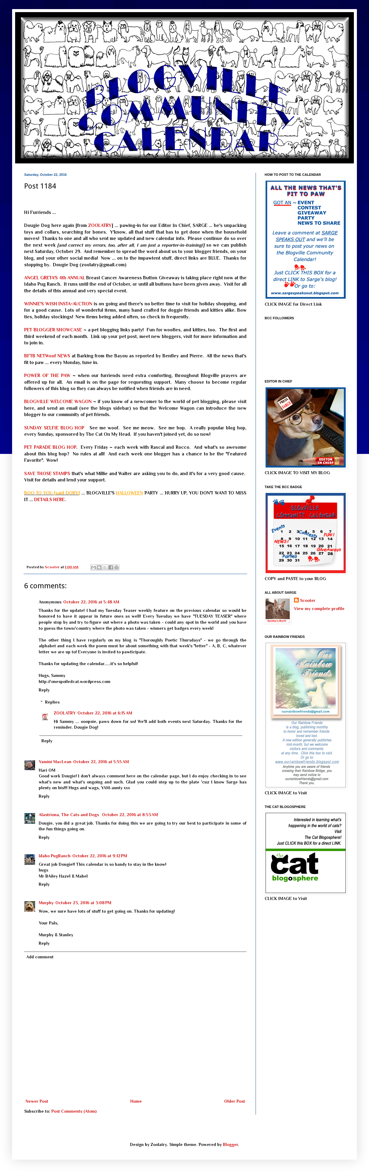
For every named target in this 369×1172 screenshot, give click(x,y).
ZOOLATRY (100, 225)
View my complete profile (319, 608)
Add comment (40, 956)
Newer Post (37, 1101)
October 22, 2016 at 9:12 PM (99, 855)
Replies (52, 702)
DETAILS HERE (49, 499)
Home (136, 1101)
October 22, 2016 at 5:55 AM (101, 761)
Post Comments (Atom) (73, 1111)
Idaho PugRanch (54, 855)
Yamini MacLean (55, 761)
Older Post (234, 1101)
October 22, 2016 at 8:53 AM (130, 814)
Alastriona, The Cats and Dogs (69, 814)
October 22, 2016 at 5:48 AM (91, 601)
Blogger (230, 1144)
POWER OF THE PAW (47, 375)
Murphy (46, 902)
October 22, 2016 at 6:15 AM (104, 713)
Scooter (307, 600)
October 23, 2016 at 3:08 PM (83, 902)
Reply (44, 690)
